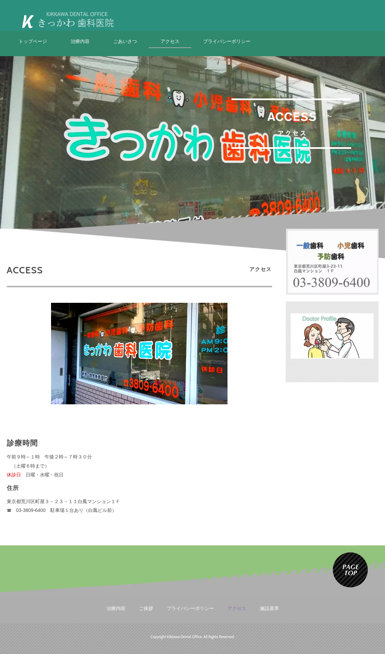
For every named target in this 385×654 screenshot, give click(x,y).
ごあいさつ (125, 41)
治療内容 (80, 41)
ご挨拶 (146, 608)
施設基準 (269, 608)
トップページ (33, 41)
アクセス (170, 41)
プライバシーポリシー (226, 41)
